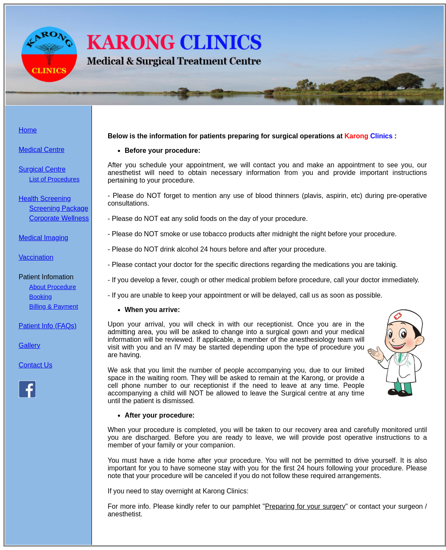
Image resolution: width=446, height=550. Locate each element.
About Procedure (52, 287)
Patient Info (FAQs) (48, 325)
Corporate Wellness (59, 218)
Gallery (29, 345)
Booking (40, 296)
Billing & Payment (53, 306)
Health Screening (45, 198)
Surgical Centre (42, 169)
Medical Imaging (44, 237)
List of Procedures (54, 179)
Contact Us (35, 365)
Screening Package (59, 208)
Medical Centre (42, 149)
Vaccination (36, 257)
